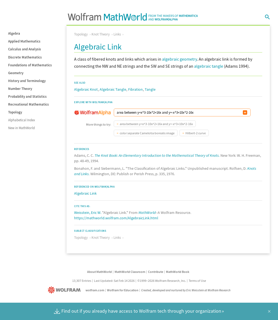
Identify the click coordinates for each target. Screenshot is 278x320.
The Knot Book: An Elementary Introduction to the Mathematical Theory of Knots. (157, 155)
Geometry (15, 73)
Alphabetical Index (21, 120)
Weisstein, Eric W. (87, 212)
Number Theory (20, 88)
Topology (15, 112)
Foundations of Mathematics (30, 65)
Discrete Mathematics (25, 57)
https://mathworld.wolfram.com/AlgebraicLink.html (116, 217)
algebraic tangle (208, 66)
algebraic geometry (179, 59)
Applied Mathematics (24, 41)
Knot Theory (100, 34)
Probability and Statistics (27, 96)
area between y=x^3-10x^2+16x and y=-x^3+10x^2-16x (156, 124)
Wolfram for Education (122, 290)
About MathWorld (99, 272)
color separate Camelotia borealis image (147, 133)
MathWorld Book (177, 272)
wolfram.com (95, 290)
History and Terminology (27, 81)
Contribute (155, 272)
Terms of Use (197, 281)
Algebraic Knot (86, 89)
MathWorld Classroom (130, 272)
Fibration (135, 89)
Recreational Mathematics (28, 104)
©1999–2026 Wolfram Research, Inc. (161, 281)
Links (117, 34)
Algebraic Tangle (113, 89)
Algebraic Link (85, 193)
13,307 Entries (81, 281)
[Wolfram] (65, 290)
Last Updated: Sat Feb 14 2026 (114, 281)
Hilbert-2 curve (195, 133)
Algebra (14, 33)
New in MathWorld (21, 128)
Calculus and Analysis (24, 49)
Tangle (150, 89)
